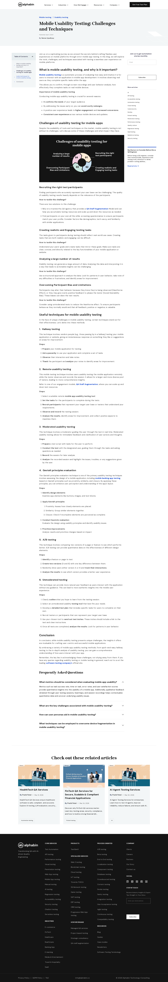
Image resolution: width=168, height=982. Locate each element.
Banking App (50, 947)
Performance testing (53, 859)
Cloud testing (76, 872)
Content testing (103, 884)
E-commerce (50, 927)
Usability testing (61, 17)
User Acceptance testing (107, 904)
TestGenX (75, 849)
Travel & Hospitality (52, 962)
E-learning (49, 952)
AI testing (48, 889)
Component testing (105, 869)
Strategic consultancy (79, 938)
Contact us (130, 869)
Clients (129, 849)
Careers (129, 854)
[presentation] (144, 70)
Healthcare (49, 937)
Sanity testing (102, 894)
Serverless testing (52, 914)
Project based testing (79, 933)
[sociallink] (127, 881)
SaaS (47, 967)
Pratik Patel (26, 795)
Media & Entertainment (54, 957)
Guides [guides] (100, 937)
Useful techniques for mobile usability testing (23, 77)
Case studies (102, 942)
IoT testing (75, 877)
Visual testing (50, 864)
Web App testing (51, 874)
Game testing (76, 892)
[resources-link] (39, 794)
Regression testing (52, 894)
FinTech (48, 932)
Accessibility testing (53, 899)
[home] (26, 4)
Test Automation (51, 849)
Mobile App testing (52, 879)
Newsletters (102, 947)
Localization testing (105, 864)
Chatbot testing (51, 909)
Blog (99, 932)
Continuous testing (104, 914)
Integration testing (104, 899)
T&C (47, 978)
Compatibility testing (105, 919)
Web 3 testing (76, 862)
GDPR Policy (37, 978)
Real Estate (49, 942)
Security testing (51, 904)
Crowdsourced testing (106, 879)
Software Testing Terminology (109, 952)
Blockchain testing (78, 867)
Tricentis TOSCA (77, 882)
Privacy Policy (23, 978)
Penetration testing (52, 869)
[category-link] (27, 820)
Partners (129, 859)
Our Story (130, 864)
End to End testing (104, 859)
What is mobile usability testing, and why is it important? (23, 65)
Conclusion (19, 82)
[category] (128, 92)
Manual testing (50, 884)
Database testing (104, 874)
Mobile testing (45, 17)
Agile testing (102, 909)
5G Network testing (78, 887)
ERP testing (75, 902)
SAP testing (75, 897)
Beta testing (102, 854)
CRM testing (75, 907)
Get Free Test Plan (139, 4)
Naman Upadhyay (48, 38)
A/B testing (101, 849)
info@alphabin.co (82, 978)
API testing (49, 854)
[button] (48, 5)
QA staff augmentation (80, 943)
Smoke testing (102, 889)
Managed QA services (79, 928)
